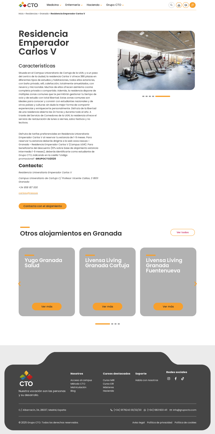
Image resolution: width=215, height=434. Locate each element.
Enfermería (72, 5)
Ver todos (183, 232)
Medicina (53, 5)
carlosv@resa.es (28, 193)
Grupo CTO (113, 5)
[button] (143, 96)
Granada (44, 13)
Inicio (21, 13)
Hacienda (93, 5)
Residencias (32, 13)
